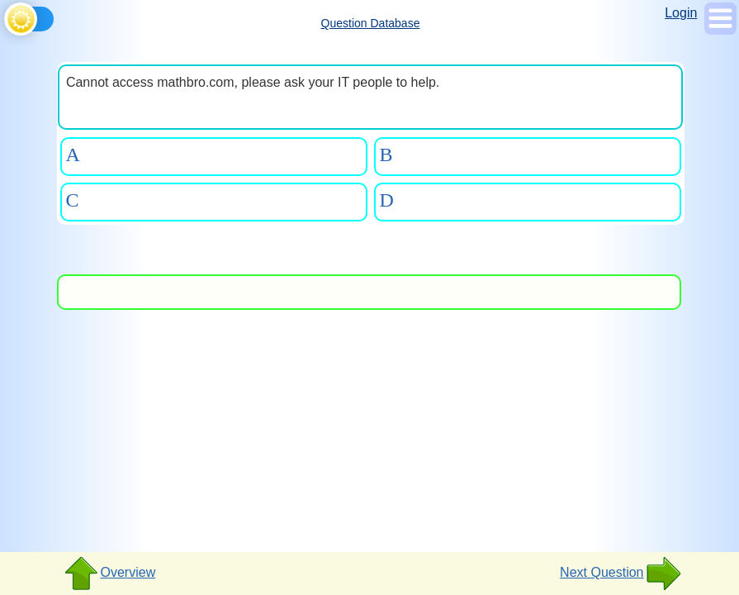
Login (681, 13)
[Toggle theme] (7, 16)
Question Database (370, 23)
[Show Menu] (720, 30)
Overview (109, 574)
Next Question (620, 574)
